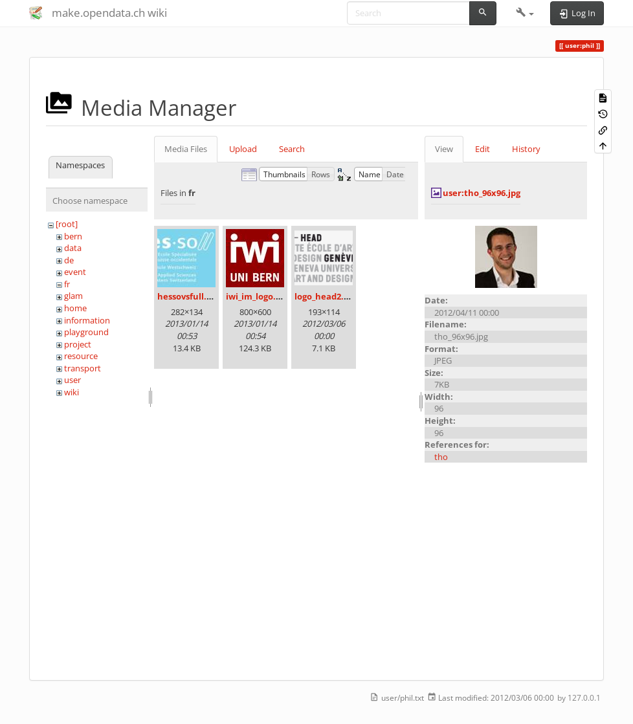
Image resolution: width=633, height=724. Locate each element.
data (73, 248)
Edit (482, 149)
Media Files (185, 149)
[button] (525, 13)
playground (86, 332)
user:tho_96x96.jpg (481, 193)
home (75, 308)
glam (73, 296)
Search (292, 149)
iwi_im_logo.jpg (257, 296)
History (526, 149)
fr (67, 284)
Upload (243, 149)
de (69, 260)
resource (81, 356)
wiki (71, 392)
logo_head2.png (326, 296)
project (77, 344)
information (87, 320)
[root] (67, 224)
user (72, 380)
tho (441, 457)
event (75, 272)
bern (73, 236)
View (444, 149)
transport (82, 368)
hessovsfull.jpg (188, 296)
